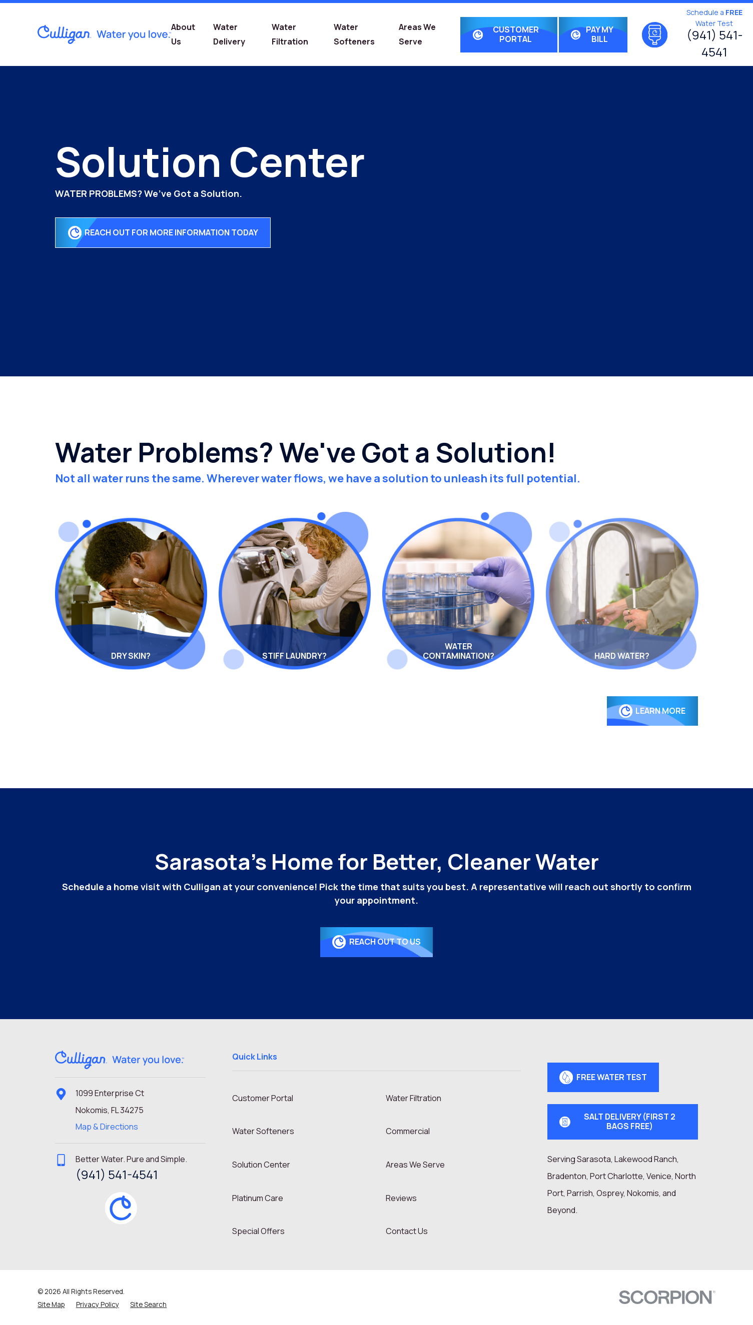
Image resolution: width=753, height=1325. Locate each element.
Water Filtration (413, 1098)
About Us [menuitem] (183, 34)
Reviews (401, 1198)
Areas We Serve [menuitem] (417, 34)
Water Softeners (263, 1131)
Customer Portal (262, 1098)
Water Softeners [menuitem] (354, 34)
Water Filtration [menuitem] (290, 34)
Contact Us (407, 1231)
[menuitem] (51, 1305)
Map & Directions (107, 1126)
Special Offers (258, 1231)
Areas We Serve (415, 1164)
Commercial (408, 1131)
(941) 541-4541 (714, 43)
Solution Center (261, 1164)
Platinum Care (257, 1198)
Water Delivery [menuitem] (229, 34)
